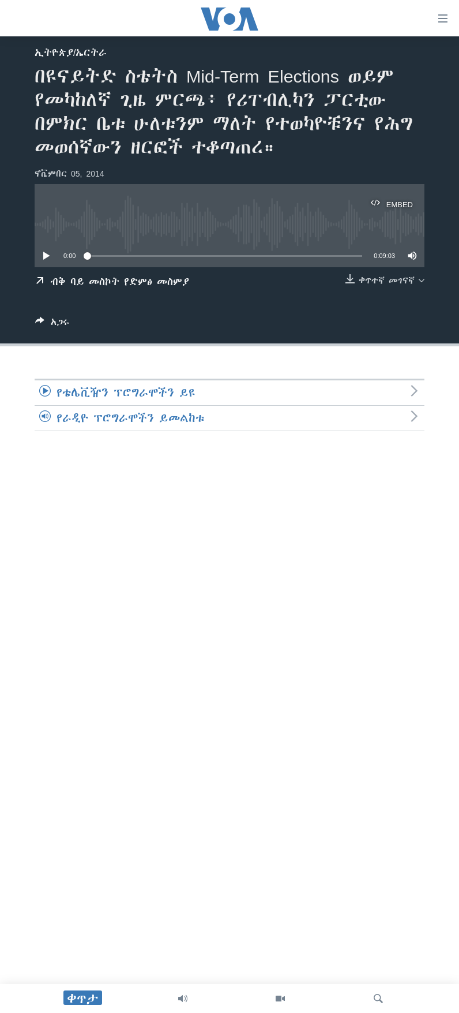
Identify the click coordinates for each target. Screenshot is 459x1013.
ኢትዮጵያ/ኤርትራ (71, 52)
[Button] (52, 324)
